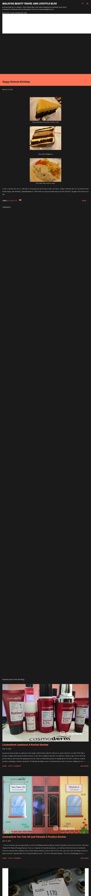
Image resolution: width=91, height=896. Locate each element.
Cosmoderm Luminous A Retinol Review (25, 744)
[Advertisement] (18, 55)
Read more (85, 766)
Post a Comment (14, 766)
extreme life (12, 201)
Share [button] (84, 201)
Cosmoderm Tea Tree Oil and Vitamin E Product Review (34, 836)
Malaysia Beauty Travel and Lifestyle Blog (29, 3)
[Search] (83, 3)
